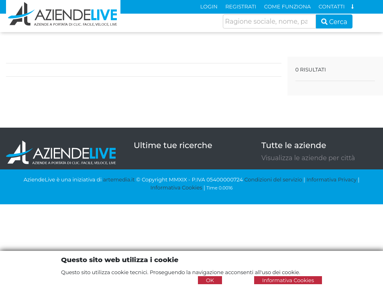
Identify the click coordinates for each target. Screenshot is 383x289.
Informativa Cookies (176, 187)
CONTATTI (332, 6)
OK (210, 280)
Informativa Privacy (331, 179)
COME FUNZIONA (287, 6)
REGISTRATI (240, 6)
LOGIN (209, 6)
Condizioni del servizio (273, 179)
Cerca (334, 22)
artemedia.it (119, 179)
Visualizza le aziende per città (308, 158)
